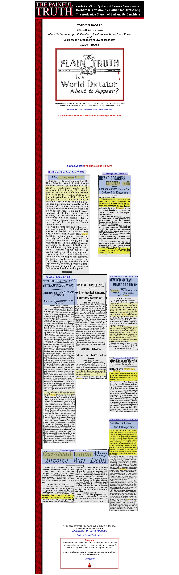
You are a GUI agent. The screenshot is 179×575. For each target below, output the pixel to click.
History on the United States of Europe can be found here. (89, 109)
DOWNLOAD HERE (75, 166)
